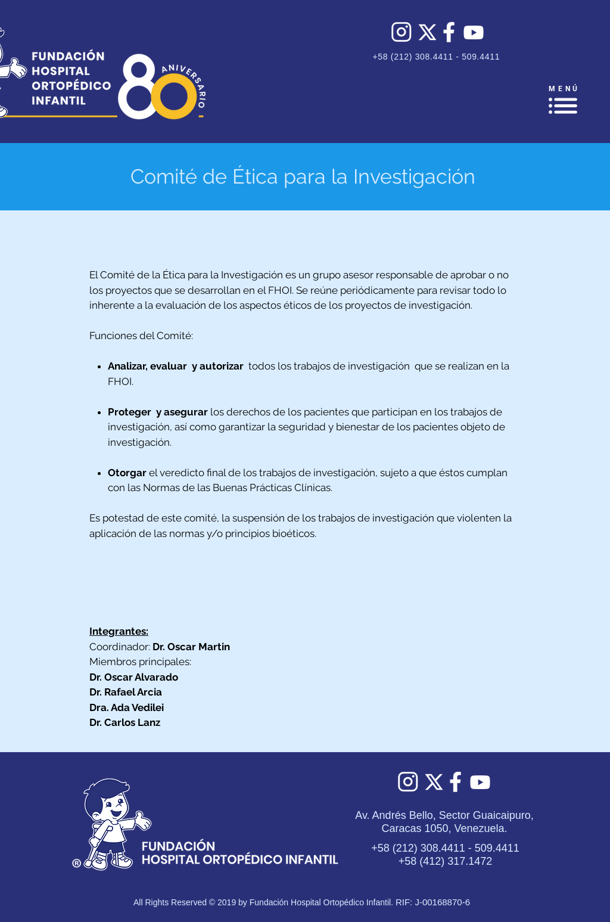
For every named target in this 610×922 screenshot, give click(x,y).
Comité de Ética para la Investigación (302, 176)
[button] (563, 106)
